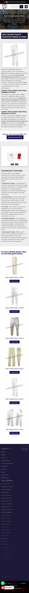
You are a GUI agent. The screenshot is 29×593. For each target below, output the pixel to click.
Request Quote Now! (15, 137)
